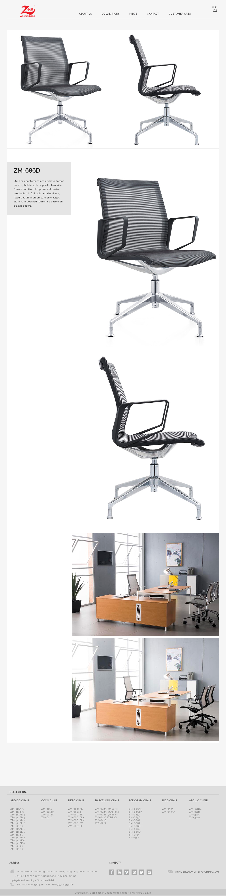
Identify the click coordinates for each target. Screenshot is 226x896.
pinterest (134, 872)
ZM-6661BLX (76, 820)
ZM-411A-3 (17, 808)
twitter (141, 872)
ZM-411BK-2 (17, 843)
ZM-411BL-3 (17, 817)
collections (111, 13)
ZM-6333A (168, 811)
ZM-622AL (101, 823)
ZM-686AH (135, 823)
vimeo (126, 872)
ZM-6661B (74, 811)
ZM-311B (194, 811)
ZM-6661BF (75, 826)
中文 (214, 7)
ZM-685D (135, 829)
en (215, 10)
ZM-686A (135, 820)
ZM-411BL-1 (17, 831)
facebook (111, 872)
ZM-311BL (195, 808)
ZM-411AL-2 (17, 820)
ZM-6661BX (75, 823)
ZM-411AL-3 (17, 814)
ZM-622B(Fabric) (106, 817)
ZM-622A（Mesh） (107, 808)
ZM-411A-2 (17, 846)
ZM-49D (134, 837)
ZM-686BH (135, 826)
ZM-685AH (135, 808)
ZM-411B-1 (17, 834)
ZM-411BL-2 (17, 823)
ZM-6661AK (75, 808)
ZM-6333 (167, 808)
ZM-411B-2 (17, 826)
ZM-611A (46, 817)
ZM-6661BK (75, 814)
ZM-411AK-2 (17, 840)
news (133, 13)
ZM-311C (194, 814)
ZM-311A (194, 817)
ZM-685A (134, 814)
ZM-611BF (47, 811)
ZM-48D (134, 834)
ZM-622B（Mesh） (107, 814)
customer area (180, 13)
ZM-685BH (135, 811)
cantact (153, 13)
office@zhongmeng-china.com (197, 871)
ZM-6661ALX (76, 817)
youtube (119, 872)
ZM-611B (46, 808)
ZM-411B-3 (17, 811)
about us (85, 13)
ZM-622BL (101, 820)
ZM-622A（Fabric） (108, 811)
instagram (149, 872)
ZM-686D (135, 831)
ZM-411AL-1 (17, 829)
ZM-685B (134, 817)
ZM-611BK (47, 814)
